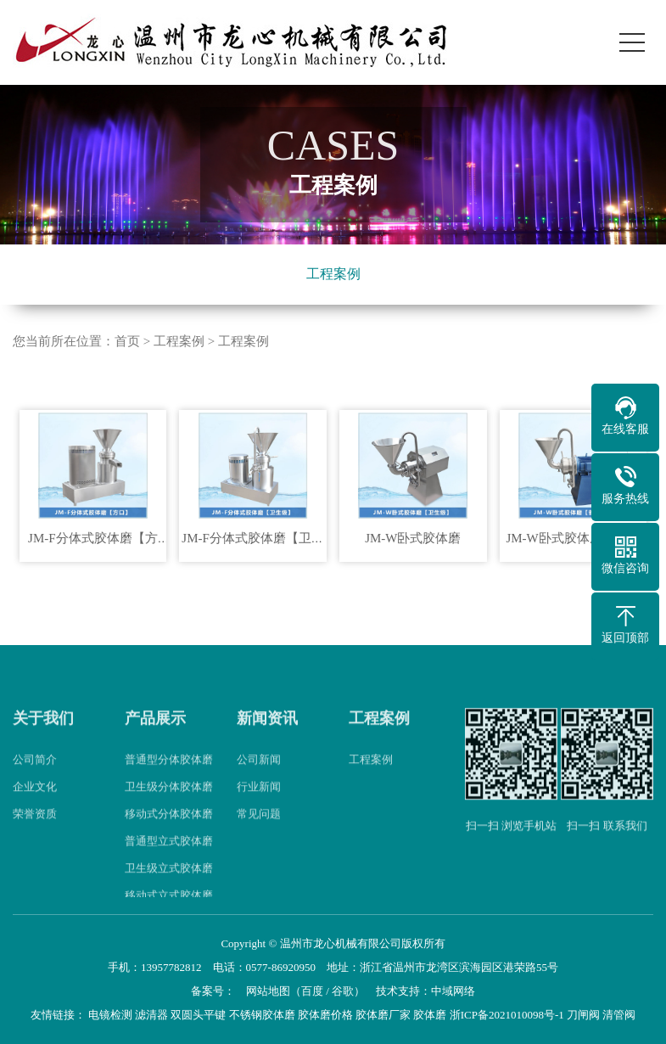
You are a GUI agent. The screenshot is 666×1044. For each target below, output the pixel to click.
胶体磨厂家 (383, 1014)
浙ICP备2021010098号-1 (507, 1014)
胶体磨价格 (325, 1014)
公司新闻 (259, 775)
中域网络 (453, 991)
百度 (312, 991)
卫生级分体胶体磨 (169, 802)
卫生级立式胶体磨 (169, 884)
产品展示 (155, 733)
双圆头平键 (198, 1014)
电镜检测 (110, 1014)
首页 (127, 341)
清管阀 (618, 1014)
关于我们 (43, 733)
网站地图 (268, 991)
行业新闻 (259, 802)
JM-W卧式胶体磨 (413, 538)
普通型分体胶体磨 (169, 775)
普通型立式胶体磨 (169, 856)
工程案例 (333, 274)
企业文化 (35, 802)
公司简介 (35, 775)
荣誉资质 (35, 829)
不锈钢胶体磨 (262, 1014)
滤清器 (151, 1014)
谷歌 (343, 991)
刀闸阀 (583, 1014)
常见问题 (259, 829)
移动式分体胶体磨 (169, 829)
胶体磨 (429, 1014)
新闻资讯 (267, 733)
